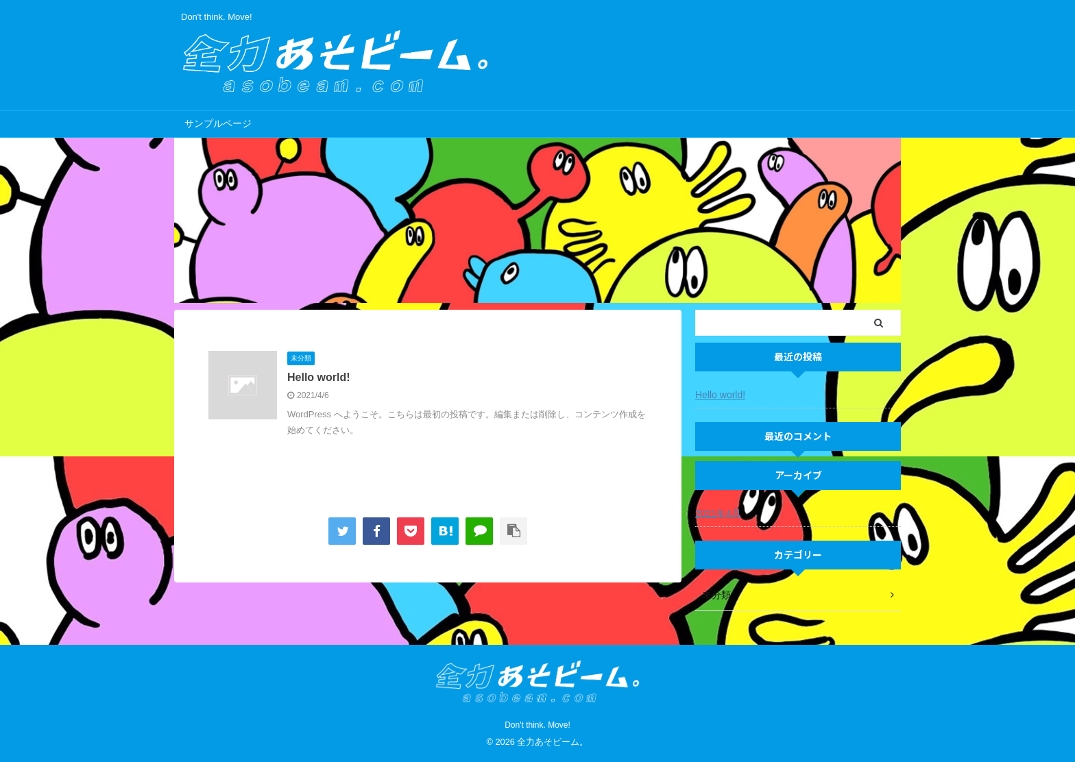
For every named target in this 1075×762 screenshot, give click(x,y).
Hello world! (318, 377)
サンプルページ (218, 123)
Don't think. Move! (537, 725)
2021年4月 (718, 513)
